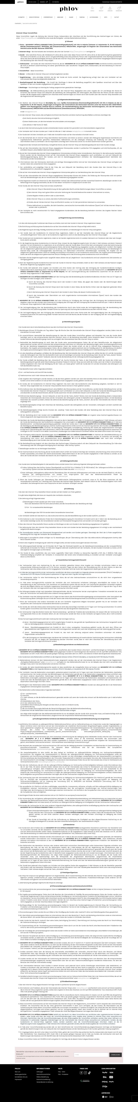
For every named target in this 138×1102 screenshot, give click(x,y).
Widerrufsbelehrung (43, 1077)
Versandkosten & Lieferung (45, 1082)
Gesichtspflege (34, 17)
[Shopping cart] (118, 7)
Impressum (18, 1079)
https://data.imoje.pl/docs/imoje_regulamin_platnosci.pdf (47, 476)
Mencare (60, 17)
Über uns (17, 1072)
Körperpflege (48, 17)
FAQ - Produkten (63, 1074)
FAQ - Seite (61, 1072)
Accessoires (94, 17)
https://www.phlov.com (29, 38)
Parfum (82, 17)
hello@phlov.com (78, 131)
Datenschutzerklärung (43, 1079)
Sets (105, 17)
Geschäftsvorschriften (43, 1074)
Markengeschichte (20, 1074)
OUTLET (116, 17)
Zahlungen (40, 1072)
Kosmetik (21, 17)
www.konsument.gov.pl (45, 749)
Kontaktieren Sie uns (21, 1077)
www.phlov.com (50, 662)
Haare (71, 17)
